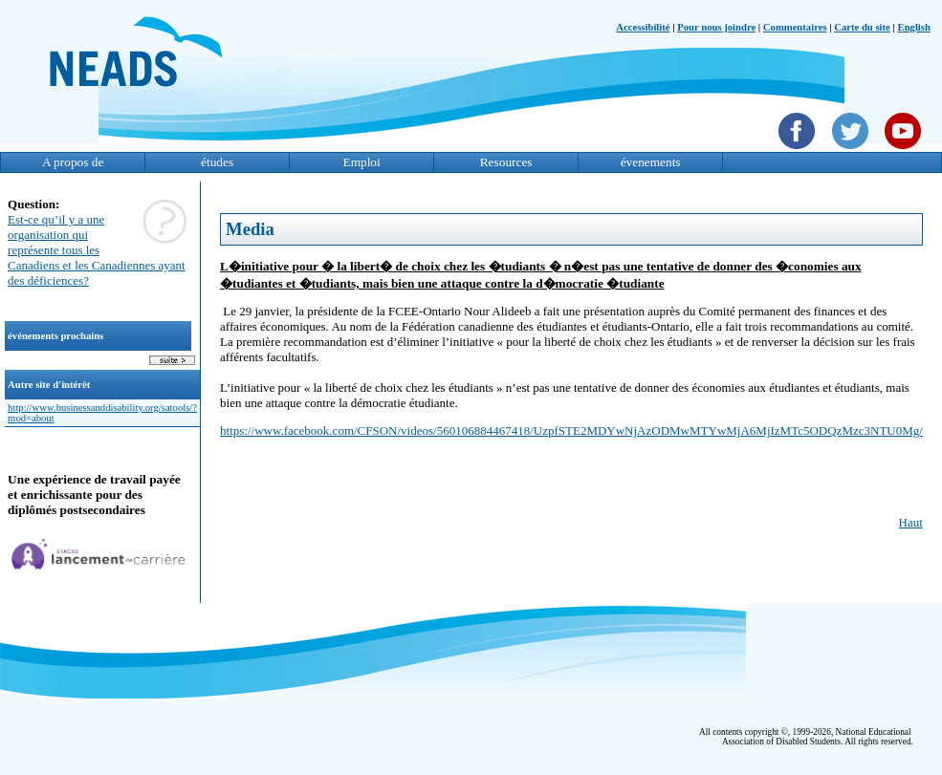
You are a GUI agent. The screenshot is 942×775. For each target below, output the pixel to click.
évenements (651, 162)
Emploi (361, 162)
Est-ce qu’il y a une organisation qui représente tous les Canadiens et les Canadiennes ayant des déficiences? (97, 250)
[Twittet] (852, 151)
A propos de (72, 162)
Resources (506, 162)
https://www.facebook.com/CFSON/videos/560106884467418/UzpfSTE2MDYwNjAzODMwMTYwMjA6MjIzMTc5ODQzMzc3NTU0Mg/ (571, 430)
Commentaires (795, 27)
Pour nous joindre (716, 27)
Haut (911, 522)
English (914, 27)
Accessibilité (642, 27)
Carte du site (862, 27)
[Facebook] (799, 151)
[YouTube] (905, 151)
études (217, 162)
